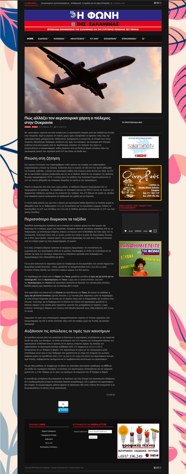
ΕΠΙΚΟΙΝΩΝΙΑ (129, 38)
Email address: (93, 431)
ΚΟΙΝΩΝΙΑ (59, 38)
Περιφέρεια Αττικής (48, 435)
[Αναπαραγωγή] (125, 231)
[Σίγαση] (150, 231)
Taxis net (48, 443)
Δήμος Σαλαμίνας (49, 431)
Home (30, 38)
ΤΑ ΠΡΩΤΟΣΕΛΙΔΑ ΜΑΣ (132, 122)
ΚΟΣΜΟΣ (34, 127)
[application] (140, 223)
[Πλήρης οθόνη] (155, 231)
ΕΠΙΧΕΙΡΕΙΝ (110, 38)
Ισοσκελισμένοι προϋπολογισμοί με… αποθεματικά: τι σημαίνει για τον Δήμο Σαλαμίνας (75, 3)
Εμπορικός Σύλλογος (48, 447)
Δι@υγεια (49, 439)
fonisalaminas (61, 127)
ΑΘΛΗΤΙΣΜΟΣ (77, 38)
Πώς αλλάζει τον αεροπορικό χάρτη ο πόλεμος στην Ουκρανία (68, 120)
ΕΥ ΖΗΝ (94, 38)
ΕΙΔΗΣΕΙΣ (43, 38)
